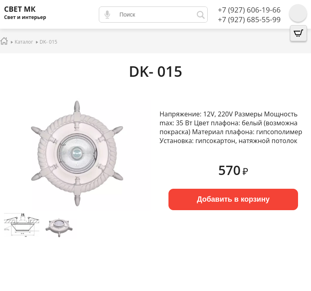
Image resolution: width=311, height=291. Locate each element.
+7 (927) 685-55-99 (249, 19)
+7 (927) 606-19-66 (249, 10)
